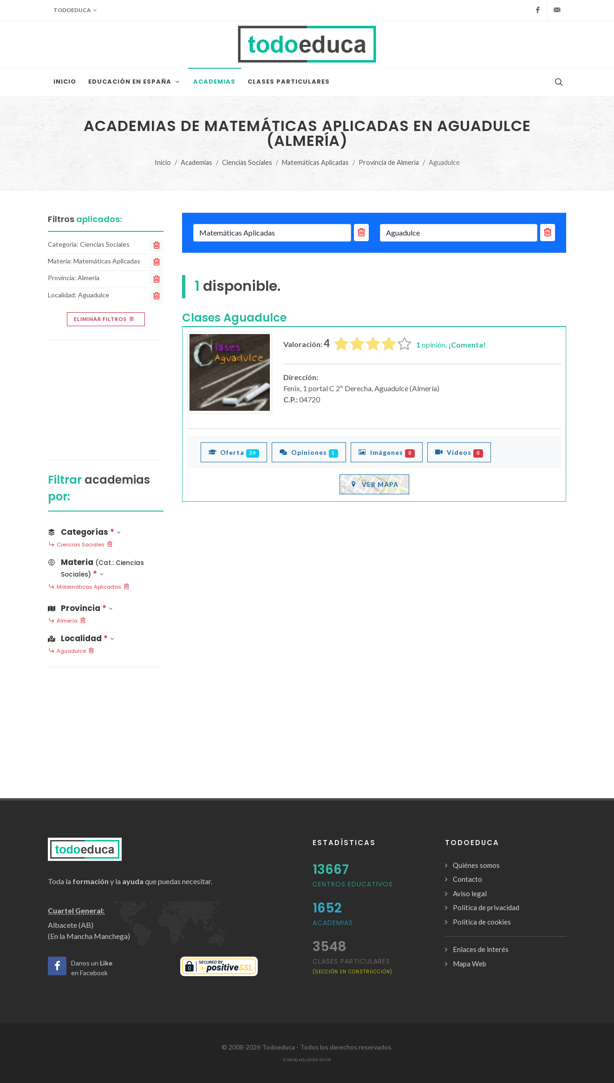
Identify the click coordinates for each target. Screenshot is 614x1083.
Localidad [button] (81, 638)
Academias (196, 162)
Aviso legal (470, 893)
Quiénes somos (476, 865)
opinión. (451, 344)
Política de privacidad (486, 907)
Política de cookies (482, 922)
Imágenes (387, 452)
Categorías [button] (84, 532)
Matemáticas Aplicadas (315, 162)
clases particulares (352, 966)
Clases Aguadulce (234, 317)
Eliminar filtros (105, 319)
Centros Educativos (353, 884)
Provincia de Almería (389, 162)
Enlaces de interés (481, 949)
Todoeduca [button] (75, 10)
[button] (105, 566)
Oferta (234, 452)
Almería (67, 621)
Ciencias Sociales (247, 162)
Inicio (163, 162)
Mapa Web (469, 963)
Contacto (467, 879)
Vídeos (459, 452)
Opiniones (309, 452)
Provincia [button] (80, 608)
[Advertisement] (105, 400)
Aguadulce (71, 651)
